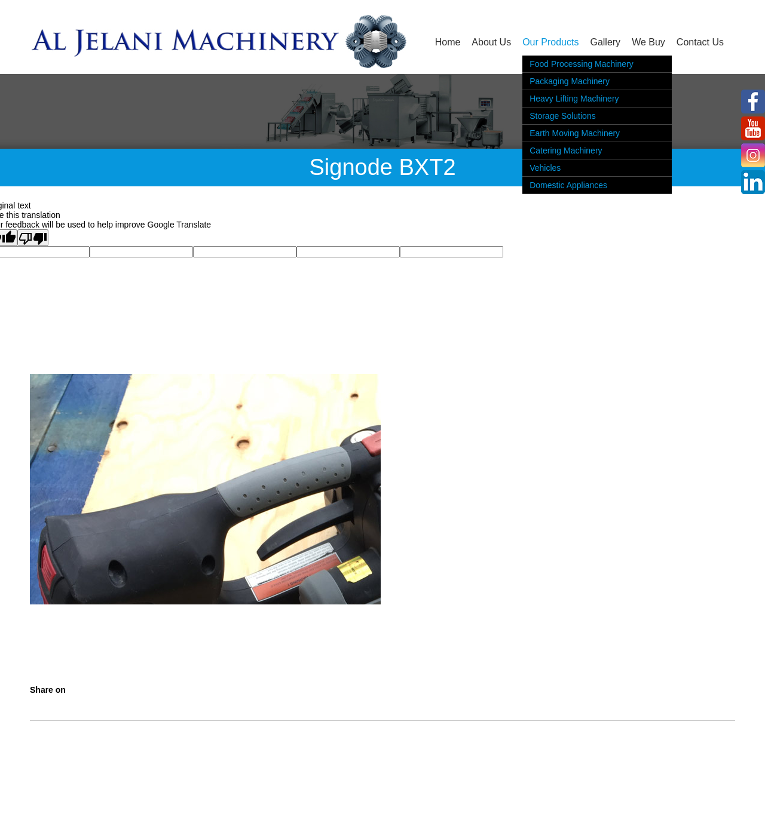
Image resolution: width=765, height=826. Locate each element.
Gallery (605, 42)
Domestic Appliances (568, 185)
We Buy (648, 42)
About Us (491, 42)
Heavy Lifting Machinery (574, 98)
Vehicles (545, 168)
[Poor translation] (32, 237)
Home (448, 42)
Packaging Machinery (570, 81)
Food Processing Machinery (582, 64)
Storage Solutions (563, 116)
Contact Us (700, 42)
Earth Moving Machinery (575, 133)
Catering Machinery (566, 150)
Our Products (550, 42)
